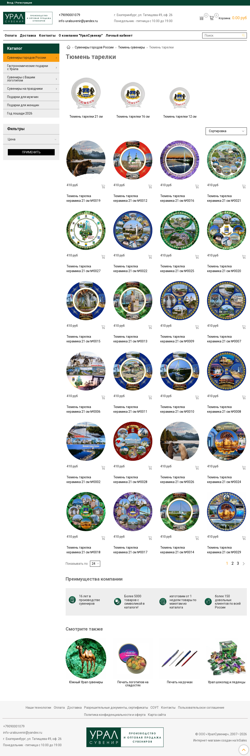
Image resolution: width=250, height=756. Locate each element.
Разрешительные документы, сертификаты (116, 707)
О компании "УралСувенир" (80, 35)
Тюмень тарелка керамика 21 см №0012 (130, 198)
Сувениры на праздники (25, 88)
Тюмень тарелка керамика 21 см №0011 (130, 409)
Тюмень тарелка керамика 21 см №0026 (177, 479)
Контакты (47, 35)
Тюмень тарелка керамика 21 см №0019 (83, 198)
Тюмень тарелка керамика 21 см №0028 (130, 479)
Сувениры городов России (94, 47)
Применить (31, 152)
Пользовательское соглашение (201, 707)
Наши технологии (38, 707)
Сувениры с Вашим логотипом (21, 78)
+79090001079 (69, 15)
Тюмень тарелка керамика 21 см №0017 (130, 550)
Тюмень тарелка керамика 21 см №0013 (130, 339)
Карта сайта (157, 714)
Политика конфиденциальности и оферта (115, 714)
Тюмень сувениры (131, 47)
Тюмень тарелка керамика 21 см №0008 (224, 409)
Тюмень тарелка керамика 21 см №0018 (83, 550)
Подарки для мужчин (22, 97)
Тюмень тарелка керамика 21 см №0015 (83, 339)
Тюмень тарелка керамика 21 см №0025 (177, 268)
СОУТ (154, 707)
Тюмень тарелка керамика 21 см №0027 (83, 268)
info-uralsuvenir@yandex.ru (78, 21)
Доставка (28, 35)
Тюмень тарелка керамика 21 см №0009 (177, 339)
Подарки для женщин (23, 105)
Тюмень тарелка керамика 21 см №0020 (224, 268)
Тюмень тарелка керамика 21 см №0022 (130, 268)
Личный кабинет (119, 35)
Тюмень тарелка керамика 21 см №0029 (224, 550)
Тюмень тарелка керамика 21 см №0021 (224, 198)
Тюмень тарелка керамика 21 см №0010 (177, 409)
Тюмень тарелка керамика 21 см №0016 (177, 198)
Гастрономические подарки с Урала (27, 67)
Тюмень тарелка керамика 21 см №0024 (224, 479)
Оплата (11, 35)
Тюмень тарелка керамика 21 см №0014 (177, 550)
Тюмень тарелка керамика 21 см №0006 (83, 409)
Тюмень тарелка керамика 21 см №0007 (224, 339)
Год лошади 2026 (19, 113)
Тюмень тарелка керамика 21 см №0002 (83, 479)
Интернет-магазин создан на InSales (220, 740)
